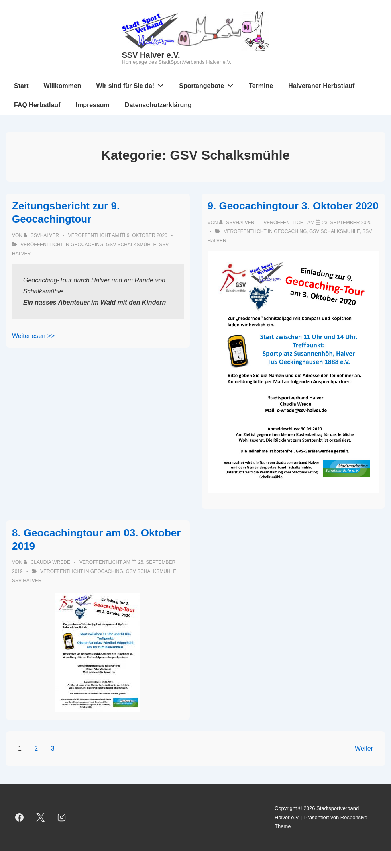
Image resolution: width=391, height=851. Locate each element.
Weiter (364, 748)
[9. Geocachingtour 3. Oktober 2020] (346, 222)
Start (21, 85)
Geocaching (87, 244)
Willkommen (62, 85)
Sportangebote (208, 84)
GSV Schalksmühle (131, 244)
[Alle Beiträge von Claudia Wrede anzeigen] (47, 562)
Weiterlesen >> (33, 336)
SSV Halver (26, 580)
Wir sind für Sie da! (132, 84)
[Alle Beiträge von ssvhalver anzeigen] (42, 235)
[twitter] (40, 817)
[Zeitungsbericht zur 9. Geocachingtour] (147, 235)
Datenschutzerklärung (158, 105)
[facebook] (19, 817)
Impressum (92, 105)
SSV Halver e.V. (151, 55)
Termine (261, 85)
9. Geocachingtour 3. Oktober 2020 (293, 206)
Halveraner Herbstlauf (321, 85)
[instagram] (61, 817)
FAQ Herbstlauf (37, 105)
